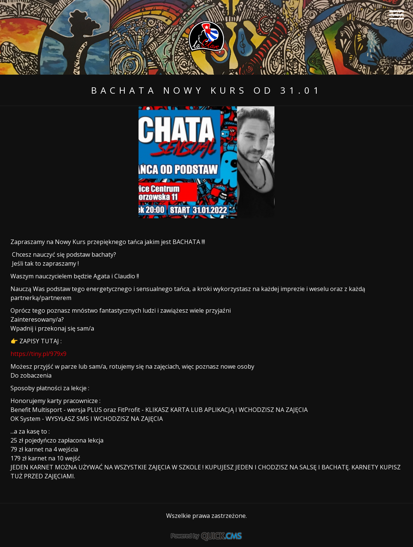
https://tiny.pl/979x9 (38, 354)
